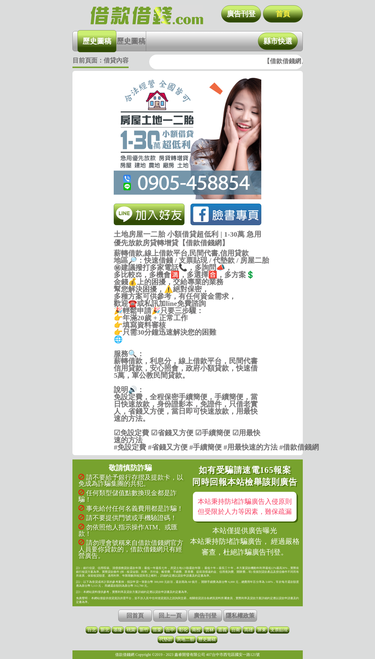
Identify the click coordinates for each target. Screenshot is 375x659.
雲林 (209, 630)
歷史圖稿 (97, 41)
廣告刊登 (241, 14)
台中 (170, 630)
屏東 (261, 630)
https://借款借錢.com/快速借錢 (187, 346)
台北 (91, 630)
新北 (105, 630)
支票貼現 (279, 630)
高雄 (248, 630)
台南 (235, 630)
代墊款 (165, 639)
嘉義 (222, 630)
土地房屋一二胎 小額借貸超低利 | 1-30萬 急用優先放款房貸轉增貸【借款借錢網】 (146, 15)
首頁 (283, 14)
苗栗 (157, 630)
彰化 (183, 630)
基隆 (117, 630)
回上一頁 (170, 616)
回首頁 (135, 616)
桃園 (131, 630)
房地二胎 (185, 639)
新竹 (144, 630)
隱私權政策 (240, 616)
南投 (196, 630)
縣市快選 (277, 41)
